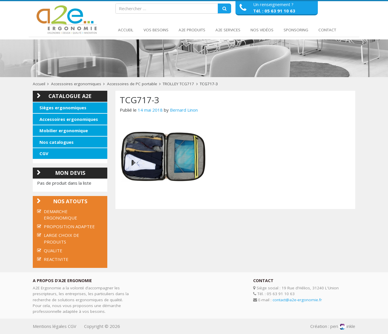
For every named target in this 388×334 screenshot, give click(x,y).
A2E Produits (192, 29)
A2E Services (227, 29)
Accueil (125, 29)
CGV (43, 153)
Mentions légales (50, 326)
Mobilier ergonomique (63, 130)
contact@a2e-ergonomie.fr (297, 299)
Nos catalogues (56, 142)
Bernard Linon (184, 110)
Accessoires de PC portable (132, 83)
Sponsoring (296, 29)
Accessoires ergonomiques (76, 83)
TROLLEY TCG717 (178, 83)
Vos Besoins (156, 29)
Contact (327, 29)
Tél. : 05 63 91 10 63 (274, 11)
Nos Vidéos (262, 29)
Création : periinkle (332, 326)
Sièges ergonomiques (62, 107)
